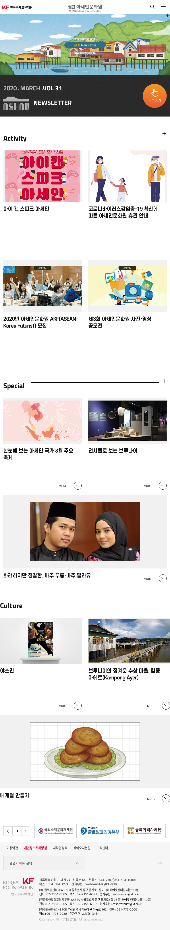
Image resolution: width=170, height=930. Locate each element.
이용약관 (12, 848)
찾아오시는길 (82, 848)
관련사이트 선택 (44, 863)
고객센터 (102, 848)
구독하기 (155, 100)
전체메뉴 (163, 6)
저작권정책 (60, 848)
